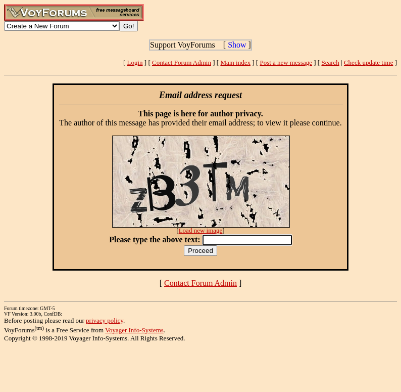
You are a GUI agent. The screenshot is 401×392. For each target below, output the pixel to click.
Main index (235, 62)
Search (330, 62)
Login (135, 62)
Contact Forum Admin (181, 62)
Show (237, 44)
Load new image (201, 230)
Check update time (368, 62)
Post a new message (286, 62)
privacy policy (104, 320)
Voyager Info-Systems (134, 330)
